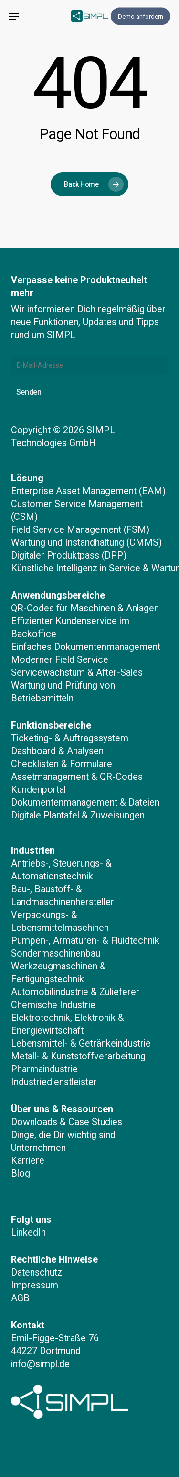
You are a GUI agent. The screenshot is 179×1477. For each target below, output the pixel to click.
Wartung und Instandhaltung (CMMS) (86, 542)
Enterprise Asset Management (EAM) (88, 491)
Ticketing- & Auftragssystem (69, 738)
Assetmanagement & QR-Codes (77, 776)
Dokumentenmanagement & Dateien (85, 802)
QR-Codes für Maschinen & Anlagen (85, 608)
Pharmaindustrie (44, 1069)
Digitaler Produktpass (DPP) (68, 555)
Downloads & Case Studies (66, 1122)
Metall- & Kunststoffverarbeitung (78, 1056)
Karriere (27, 1160)
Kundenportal (38, 789)
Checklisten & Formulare (61, 763)
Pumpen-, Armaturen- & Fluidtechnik (85, 940)
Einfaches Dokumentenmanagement (85, 646)
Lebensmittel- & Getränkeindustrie (81, 1043)
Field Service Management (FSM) (80, 529)
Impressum (34, 1285)
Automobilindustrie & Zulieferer (75, 992)
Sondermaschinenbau (55, 953)
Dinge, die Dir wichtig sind (63, 1134)
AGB (20, 1298)
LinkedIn (28, 1232)
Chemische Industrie (53, 1004)
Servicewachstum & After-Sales (77, 672)
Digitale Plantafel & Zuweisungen (78, 815)
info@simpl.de (40, 1363)
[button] (14, 16)
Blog (20, 1173)
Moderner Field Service (59, 659)
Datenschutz (36, 1272)
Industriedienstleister (54, 1082)
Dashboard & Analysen (57, 751)
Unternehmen (38, 1147)
